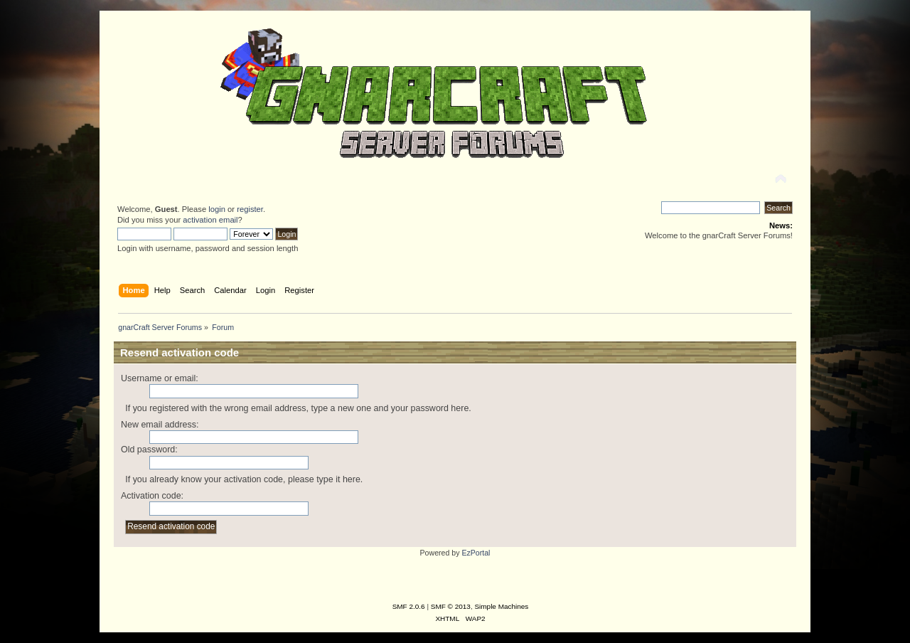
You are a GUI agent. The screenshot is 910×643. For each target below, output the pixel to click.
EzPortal (475, 552)
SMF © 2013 (451, 606)
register (250, 209)
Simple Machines (501, 606)
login (216, 209)
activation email (210, 220)
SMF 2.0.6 (408, 606)
